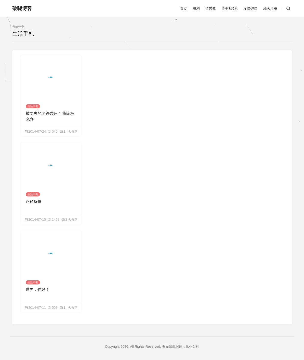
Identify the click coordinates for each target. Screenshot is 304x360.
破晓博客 (22, 8)
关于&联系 (230, 9)
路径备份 (33, 201)
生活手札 (32, 106)
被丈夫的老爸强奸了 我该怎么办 (50, 116)
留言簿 (210, 9)
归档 (196, 9)
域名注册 (270, 9)
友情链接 (250, 9)
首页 (183, 9)
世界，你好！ (37, 289)
